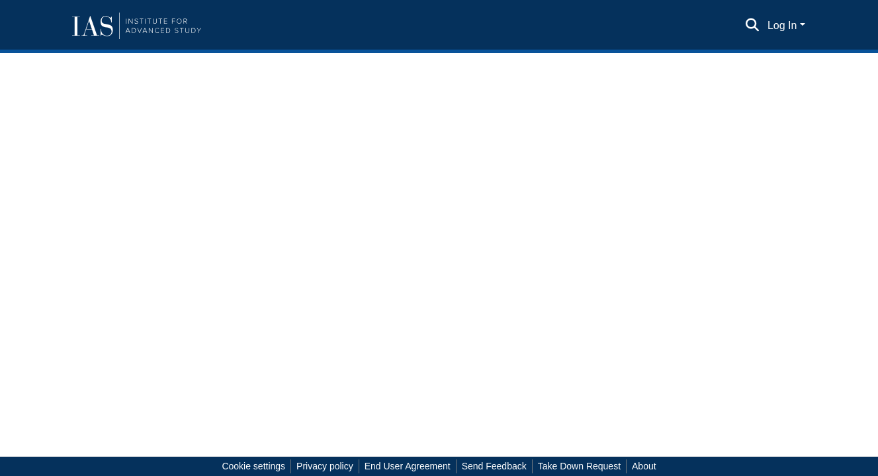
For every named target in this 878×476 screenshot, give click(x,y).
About (644, 466)
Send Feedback (494, 466)
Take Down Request (579, 466)
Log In (782, 25)
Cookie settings (253, 466)
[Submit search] (752, 26)
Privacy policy (324, 466)
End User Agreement (408, 466)
